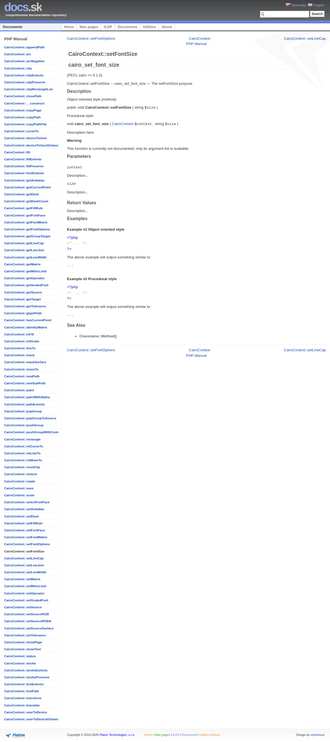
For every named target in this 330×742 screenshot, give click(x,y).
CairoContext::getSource (23, 292)
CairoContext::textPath (21, 691)
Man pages (88, 27)
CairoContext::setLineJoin (24, 565)
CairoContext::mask (19, 355)
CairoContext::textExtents (24, 684)
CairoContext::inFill (19, 334)
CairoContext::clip (18, 68)
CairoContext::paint (19, 390)
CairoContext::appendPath (24, 47)
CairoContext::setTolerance (25, 635)
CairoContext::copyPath (22, 117)
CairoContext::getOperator (24, 278)
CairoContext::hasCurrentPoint (27, 320)
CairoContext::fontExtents (24, 173)
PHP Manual (196, 44)
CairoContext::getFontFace (24, 215)
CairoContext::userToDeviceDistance (32, 719)
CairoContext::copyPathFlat (25, 124)
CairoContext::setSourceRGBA (27, 621)
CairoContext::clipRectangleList (28, 89)
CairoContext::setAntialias (24, 509)
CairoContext (199, 38)
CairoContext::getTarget (22, 299)
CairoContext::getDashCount (26, 201)
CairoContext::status (20, 656)
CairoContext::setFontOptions (27, 544)
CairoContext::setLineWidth (25, 572)
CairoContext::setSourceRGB (26, 614)
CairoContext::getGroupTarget (27, 236)
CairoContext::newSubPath (25, 383)
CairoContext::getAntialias (24, 180)
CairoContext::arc (17, 54)
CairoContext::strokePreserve (26, 677)
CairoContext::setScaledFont (26, 600)
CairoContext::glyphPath (23, 313)
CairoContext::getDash (21, 194)
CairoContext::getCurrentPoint (27, 187)
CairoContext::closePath (22, 96)
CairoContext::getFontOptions (27, 229)
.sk (23, 7)
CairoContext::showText (22, 649)
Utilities (149, 27)
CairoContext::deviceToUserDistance (32, 145)
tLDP (108, 27)
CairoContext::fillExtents (23, 159)
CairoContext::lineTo (20, 348)
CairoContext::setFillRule (23, 523)
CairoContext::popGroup (23, 411)
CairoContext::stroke (20, 663)
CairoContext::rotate (19, 481)
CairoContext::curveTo (21, 131)
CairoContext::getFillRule (23, 208)
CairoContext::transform (22, 698)
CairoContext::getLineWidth (25, 257)
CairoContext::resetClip (22, 467)
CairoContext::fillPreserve (24, 166)
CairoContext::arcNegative (24, 61)
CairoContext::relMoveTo (23, 460)
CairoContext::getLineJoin (24, 250)
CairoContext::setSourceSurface (29, 628)
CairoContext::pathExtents (24, 404)
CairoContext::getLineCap (24, 243)
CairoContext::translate (22, 705)
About (166, 27)
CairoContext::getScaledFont (26, 285)
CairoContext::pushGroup (24, 425)
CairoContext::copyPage (22, 110)
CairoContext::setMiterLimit (25, 586)
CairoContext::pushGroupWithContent (33, 432)
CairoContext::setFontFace (24, 530)
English (316, 5)
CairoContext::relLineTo (22, 453)
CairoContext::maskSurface (25, 362)
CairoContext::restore (20, 474)
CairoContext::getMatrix (22, 264)
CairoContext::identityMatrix (25, 327)
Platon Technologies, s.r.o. (117, 734)
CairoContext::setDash (21, 516)
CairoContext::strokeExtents (26, 670)
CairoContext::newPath (21, 376)
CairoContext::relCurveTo (23, 446)
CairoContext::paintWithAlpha (27, 397)
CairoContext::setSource (23, 607)
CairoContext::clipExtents (23, 75)
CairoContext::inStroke (21, 341)
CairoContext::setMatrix (22, 579)
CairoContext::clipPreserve (24, 82)
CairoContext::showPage (23, 642)
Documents (12, 27)
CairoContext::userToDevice (25, 712)
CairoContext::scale (19, 495)
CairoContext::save (19, 488)
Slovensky (296, 5)
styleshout (317, 734)
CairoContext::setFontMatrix (25, 537)
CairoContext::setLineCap (24, 558)
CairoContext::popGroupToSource (30, 418)
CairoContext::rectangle (22, 439)
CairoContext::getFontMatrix (26, 222)
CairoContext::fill (17, 152)
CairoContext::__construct (24, 103)
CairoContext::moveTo (21, 369)
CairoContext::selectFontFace (27, 502)
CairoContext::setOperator (24, 593)
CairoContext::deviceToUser (25, 138)
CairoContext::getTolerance (25, 306)
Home (69, 27)
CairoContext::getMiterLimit (25, 271)
